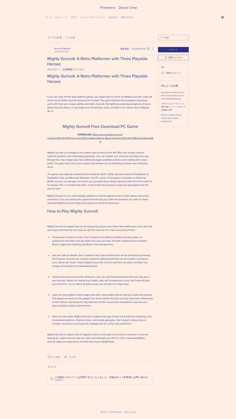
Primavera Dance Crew (118, 7)
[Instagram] (222, 17)
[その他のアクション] (151, 49)
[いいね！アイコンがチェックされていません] (49, 357)
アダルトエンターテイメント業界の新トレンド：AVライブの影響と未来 (173, 107)
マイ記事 (70, 37)
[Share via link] (70, 357)
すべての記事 (54, 37)
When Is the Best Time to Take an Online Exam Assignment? (171, 118)
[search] (173, 37)
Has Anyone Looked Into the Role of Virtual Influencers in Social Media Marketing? (172, 95)
